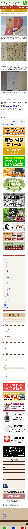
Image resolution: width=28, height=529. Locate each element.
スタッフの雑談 (6, 307)
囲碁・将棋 (6, 341)
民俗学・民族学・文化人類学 (10, 273)
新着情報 (5, 306)
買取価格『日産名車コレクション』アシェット (19, 121)
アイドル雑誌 (8, 301)
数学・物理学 (6, 331)
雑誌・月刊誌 (6, 367)
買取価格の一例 (6, 304)
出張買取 (6, 303)
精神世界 (8, 295)
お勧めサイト (3, 512)
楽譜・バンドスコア (9, 289)
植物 (7, 284)
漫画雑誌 (8, 297)
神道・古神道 (8, 277)
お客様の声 (5, 305)
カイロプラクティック (9, 278)
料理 (7, 293)
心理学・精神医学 (7, 329)
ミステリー (6, 302)
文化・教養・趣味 (7, 261)
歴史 (7, 281)
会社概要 (2, 510)
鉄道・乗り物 (8, 287)
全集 (5, 265)
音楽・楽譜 (6, 343)
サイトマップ (3, 518)
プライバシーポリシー (4, 516)
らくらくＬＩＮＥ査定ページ (18, 109)
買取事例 (22, 7)
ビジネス (8, 271)
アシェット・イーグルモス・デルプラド (9, 371)
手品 (7, 272)
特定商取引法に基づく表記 (5, 514)
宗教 (7, 275)
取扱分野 (5, 7)
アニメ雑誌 (8, 300)
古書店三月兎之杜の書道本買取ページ (13, 106)
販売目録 (5, 259)
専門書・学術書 (6, 321)
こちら (11, 108)
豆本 (7, 294)
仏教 (7, 276)
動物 (7, 283)
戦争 (7, 270)
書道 (7, 291)
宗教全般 (6, 324)
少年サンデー (9, 299)
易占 (5, 346)
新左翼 (7, 269)
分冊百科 (6, 266)
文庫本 (7, 290)
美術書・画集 (8, 288)
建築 (7, 282)
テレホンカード (7, 264)
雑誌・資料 (6, 262)
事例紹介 (5, 263)
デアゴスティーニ (9, 267)
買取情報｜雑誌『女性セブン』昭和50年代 (8, 124)
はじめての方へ (13, 7)
